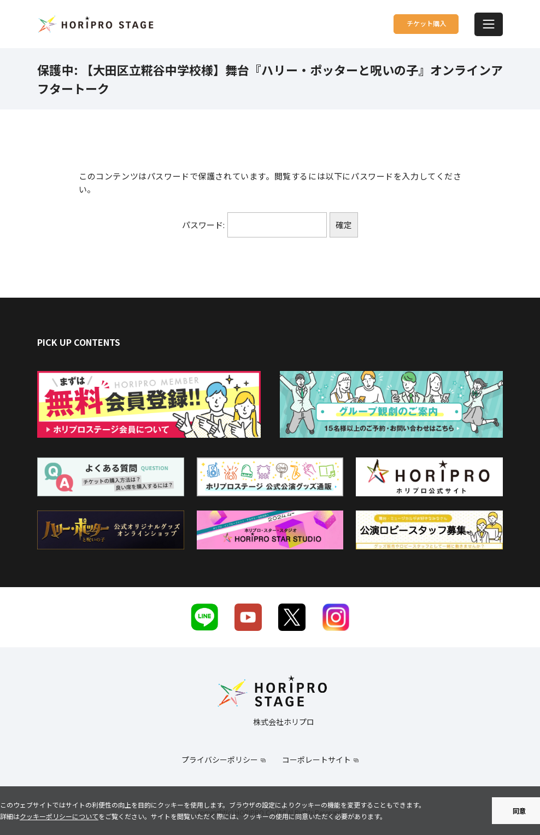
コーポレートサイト (316, 759)
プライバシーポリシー (219, 759)
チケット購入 (406, 24)
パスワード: (254, 224)
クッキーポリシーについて (59, 816)
